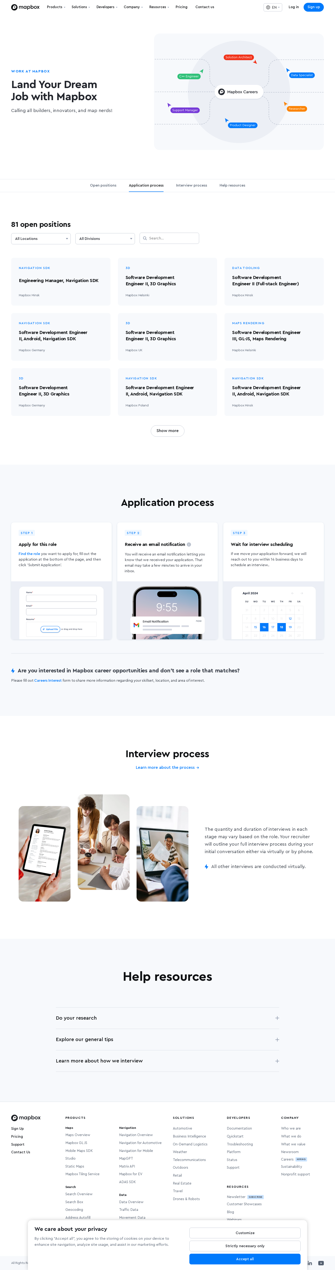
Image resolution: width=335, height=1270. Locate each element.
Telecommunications (189, 1160)
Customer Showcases (244, 1204)
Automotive (182, 1128)
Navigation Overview (136, 1135)
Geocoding (74, 1210)
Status (232, 1160)
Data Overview (131, 1202)
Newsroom (290, 1152)
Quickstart (235, 1136)
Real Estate (182, 1183)
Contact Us (20, 1152)
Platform (234, 1152)
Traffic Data (128, 1210)
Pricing (17, 1136)
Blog (230, 1212)
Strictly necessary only (245, 1249)
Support (17, 1144)
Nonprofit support (295, 1174)
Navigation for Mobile (136, 1151)
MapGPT (126, 1158)
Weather (180, 1152)
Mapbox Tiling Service (82, 1174)
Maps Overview (77, 1135)
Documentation (239, 1128)
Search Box (74, 1202)
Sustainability (291, 1166)
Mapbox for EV (130, 1174)
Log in (294, 7)
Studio (70, 1158)
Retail (177, 1175)
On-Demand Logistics (190, 1144)
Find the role (29, 554)
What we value (293, 1144)
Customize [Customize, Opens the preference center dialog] (245, 1236)
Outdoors (180, 1167)
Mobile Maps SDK (79, 1151)
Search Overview (79, 1194)
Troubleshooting (240, 1144)
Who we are (291, 1128)
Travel (178, 1191)
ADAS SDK (127, 1182)
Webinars (234, 1220)
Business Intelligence (189, 1136)
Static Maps (74, 1166)
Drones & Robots (186, 1199)
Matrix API (127, 1166)
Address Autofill (77, 1217)
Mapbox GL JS (76, 1143)
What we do (291, 1136)
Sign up (314, 7)
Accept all (245, 1262)
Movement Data (132, 1217)
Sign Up (17, 1128)
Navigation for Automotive (140, 1143)
